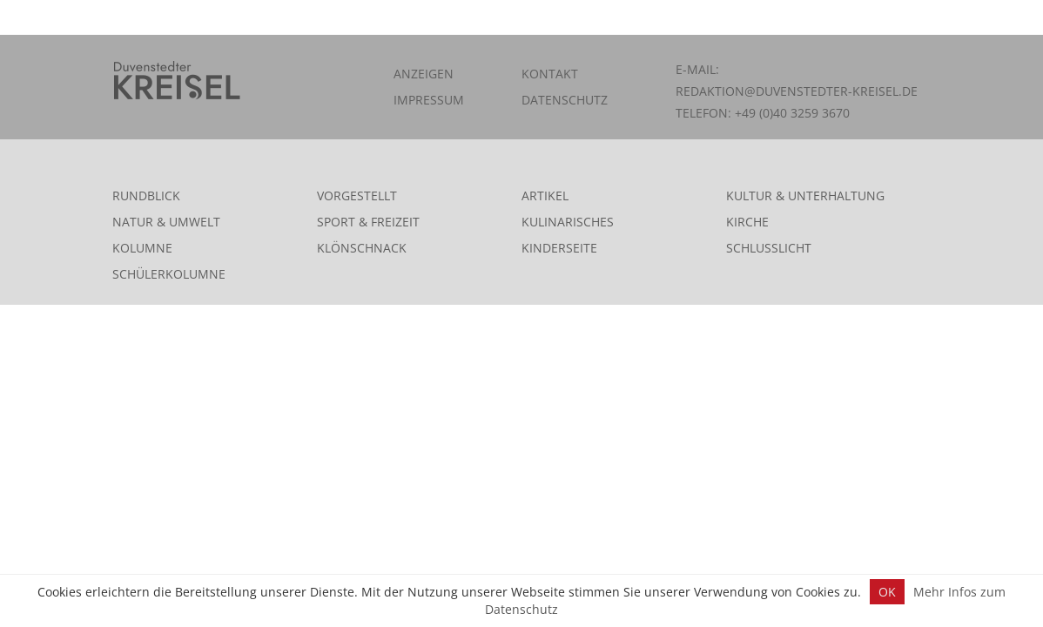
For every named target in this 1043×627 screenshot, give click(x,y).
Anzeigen (424, 73)
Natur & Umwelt (166, 221)
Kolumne (142, 247)
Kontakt (550, 73)
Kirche (747, 221)
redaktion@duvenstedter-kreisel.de (797, 91)
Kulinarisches (568, 221)
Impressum (429, 99)
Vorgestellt (357, 195)
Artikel (545, 195)
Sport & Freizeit (368, 221)
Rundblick (146, 195)
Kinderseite (559, 247)
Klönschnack (362, 247)
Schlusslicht (768, 247)
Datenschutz (565, 99)
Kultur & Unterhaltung (805, 195)
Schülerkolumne (168, 274)
